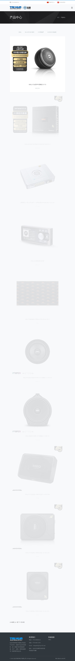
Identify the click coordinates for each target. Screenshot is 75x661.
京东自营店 (61, 2)
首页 (58, 17)
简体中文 (51, 2)
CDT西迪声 (41, 32)
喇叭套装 (37, 88)
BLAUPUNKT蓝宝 (29, 32)
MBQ (20, 32)
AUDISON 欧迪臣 (51, 32)
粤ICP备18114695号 (60, 658)
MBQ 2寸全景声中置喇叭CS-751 (37, 84)
